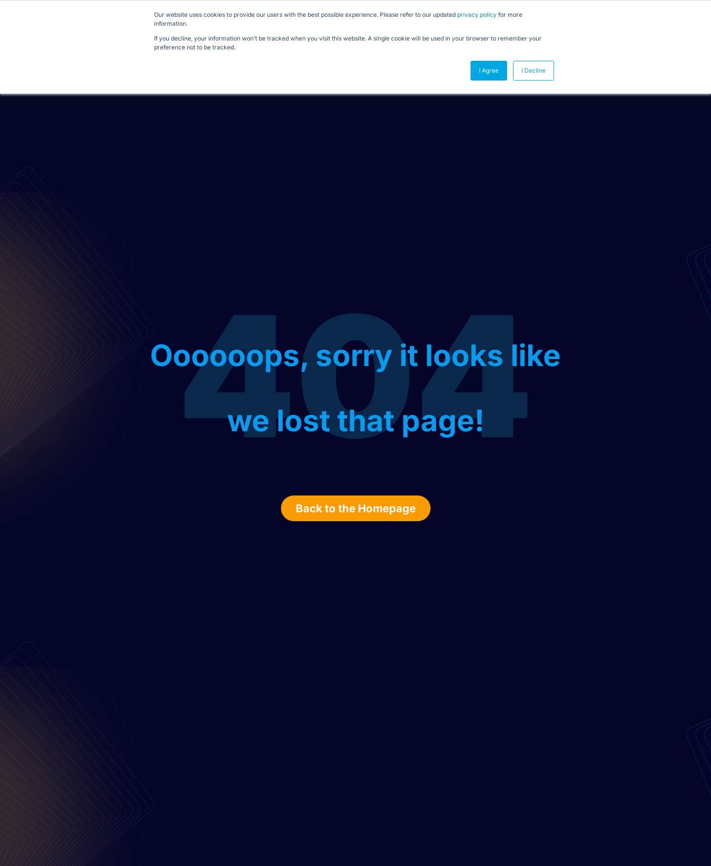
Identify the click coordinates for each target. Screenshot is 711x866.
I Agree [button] (489, 70)
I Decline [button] (533, 70)
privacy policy (477, 14)
